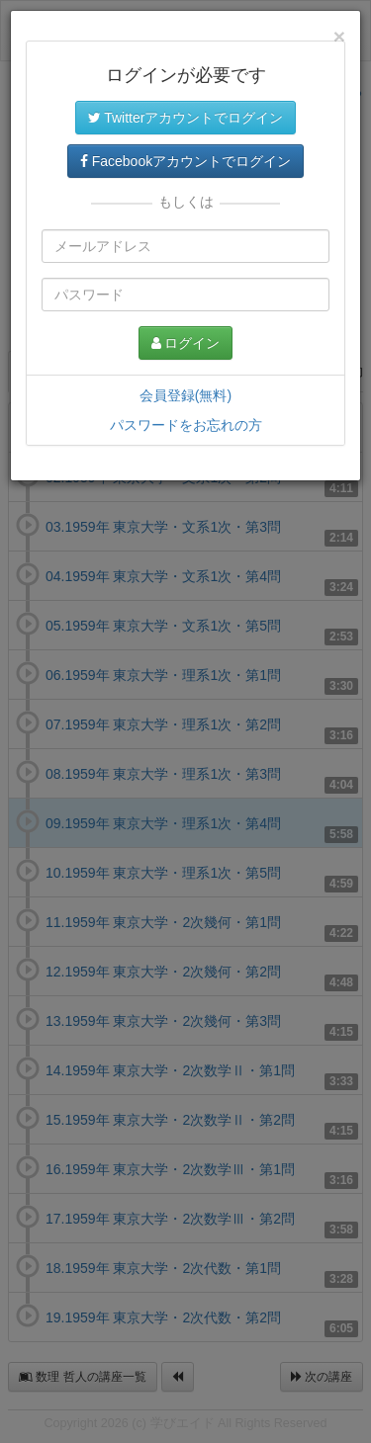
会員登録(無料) (185, 395)
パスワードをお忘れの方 (186, 425)
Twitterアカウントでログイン (186, 118)
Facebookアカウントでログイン (185, 161)
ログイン (186, 343)
